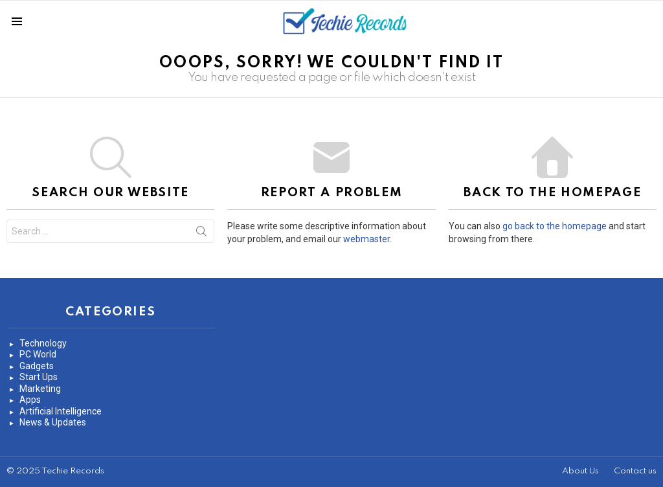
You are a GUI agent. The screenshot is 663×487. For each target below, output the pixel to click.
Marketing (40, 388)
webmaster (366, 239)
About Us (580, 471)
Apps (30, 399)
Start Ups (38, 377)
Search (201, 234)
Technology (43, 343)
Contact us (635, 471)
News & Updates (52, 422)
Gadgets (36, 366)
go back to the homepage (554, 226)
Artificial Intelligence (60, 411)
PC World (37, 354)
